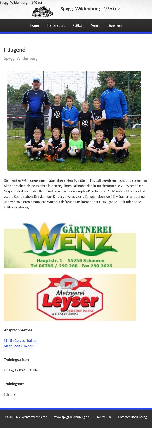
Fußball (78, 25)
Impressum (103, 417)
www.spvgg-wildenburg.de (71, 417)
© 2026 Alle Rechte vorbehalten (26, 417)
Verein (96, 25)
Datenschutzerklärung (132, 417)
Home (34, 25)
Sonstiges (115, 25)
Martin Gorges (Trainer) (21, 340)
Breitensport (56, 25)
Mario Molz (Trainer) (19, 346)
